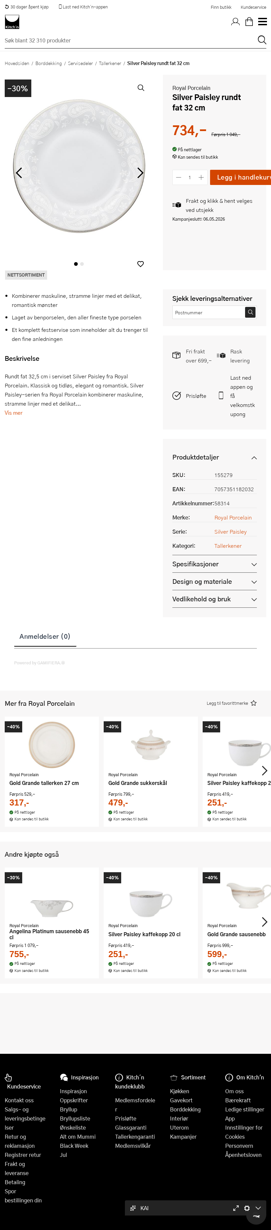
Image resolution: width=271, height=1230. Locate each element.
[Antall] (190, 177)
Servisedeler (80, 63)
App (230, 1118)
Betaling (15, 1182)
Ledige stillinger (244, 1109)
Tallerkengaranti (135, 1136)
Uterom (179, 1127)
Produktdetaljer (195, 457)
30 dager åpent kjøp (26, 7)
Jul (63, 1155)
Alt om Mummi (78, 1136)
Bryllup (68, 1109)
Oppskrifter (74, 1100)
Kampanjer (183, 1136)
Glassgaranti (130, 1127)
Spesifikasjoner (195, 564)
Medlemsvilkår (133, 1145)
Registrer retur (23, 1155)
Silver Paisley (230, 531)
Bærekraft (238, 1100)
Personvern (239, 1145)
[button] (140, 264)
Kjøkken (179, 1091)
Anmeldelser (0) (45, 636)
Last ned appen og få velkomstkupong (242, 396)
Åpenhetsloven (243, 1155)
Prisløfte (196, 396)
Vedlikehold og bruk (201, 599)
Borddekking (48, 63)
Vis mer (14, 412)
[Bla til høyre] (139, 173)
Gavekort (181, 1100)
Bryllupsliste (75, 1118)
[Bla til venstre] (19, 173)
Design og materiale (202, 581)
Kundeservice (253, 7)
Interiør (179, 1118)
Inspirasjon (73, 1091)
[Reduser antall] (179, 177)
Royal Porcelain (191, 88)
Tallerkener (110, 63)
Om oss (234, 1091)
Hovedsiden (17, 63)
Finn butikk (221, 7)
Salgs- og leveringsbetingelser (25, 1118)
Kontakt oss (19, 1100)
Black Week (74, 1145)
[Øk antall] (201, 177)
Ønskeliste (73, 1127)
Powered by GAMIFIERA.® (39, 663)
